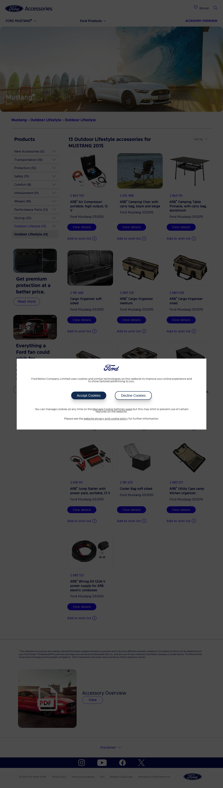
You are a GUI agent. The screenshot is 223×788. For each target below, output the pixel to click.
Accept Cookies (89, 395)
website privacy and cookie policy (106, 419)
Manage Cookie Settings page (112, 409)
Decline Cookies (133, 395)
